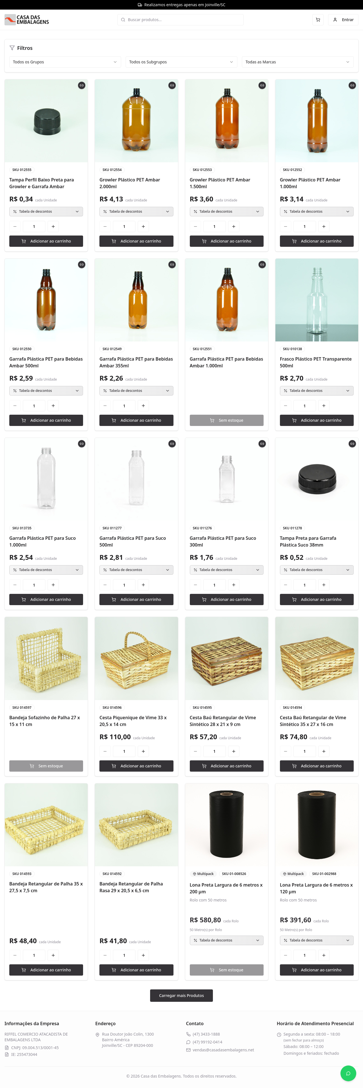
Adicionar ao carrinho (46, 241)
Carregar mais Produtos (181, 995)
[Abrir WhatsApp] (348, 1073)
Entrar (343, 19)
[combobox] (65, 62)
